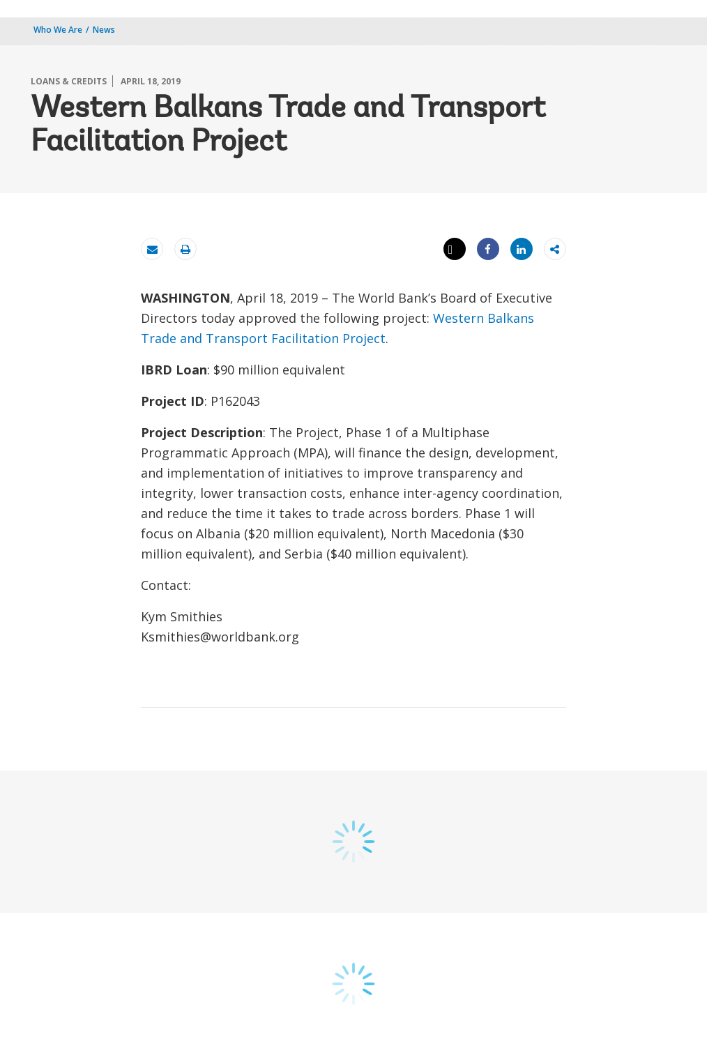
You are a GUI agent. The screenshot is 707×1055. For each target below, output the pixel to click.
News (104, 30)
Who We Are (57, 30)
